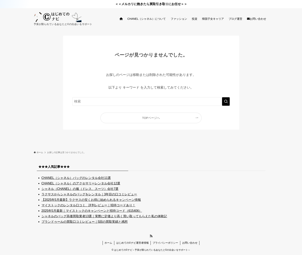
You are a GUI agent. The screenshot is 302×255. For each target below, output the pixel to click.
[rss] (151, 236)
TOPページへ (151, 117)
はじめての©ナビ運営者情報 (132, 242)
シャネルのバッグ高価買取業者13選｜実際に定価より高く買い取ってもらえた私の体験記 (104, 216)
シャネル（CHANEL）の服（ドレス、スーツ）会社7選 (80, 188)
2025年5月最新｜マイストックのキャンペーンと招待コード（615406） (91, 210)
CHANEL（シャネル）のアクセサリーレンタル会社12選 (80, 183)
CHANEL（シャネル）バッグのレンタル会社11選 (76, 178)
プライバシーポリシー (165, 242)
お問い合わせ (189, 242)
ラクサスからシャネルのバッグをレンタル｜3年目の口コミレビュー (89, 194)
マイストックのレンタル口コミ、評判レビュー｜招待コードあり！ (88, 205)
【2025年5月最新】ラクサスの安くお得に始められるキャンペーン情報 (91, 199)
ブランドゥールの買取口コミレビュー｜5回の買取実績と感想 (84, 221)
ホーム (108, 242)
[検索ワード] (151, 101)
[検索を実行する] (226, 101)
